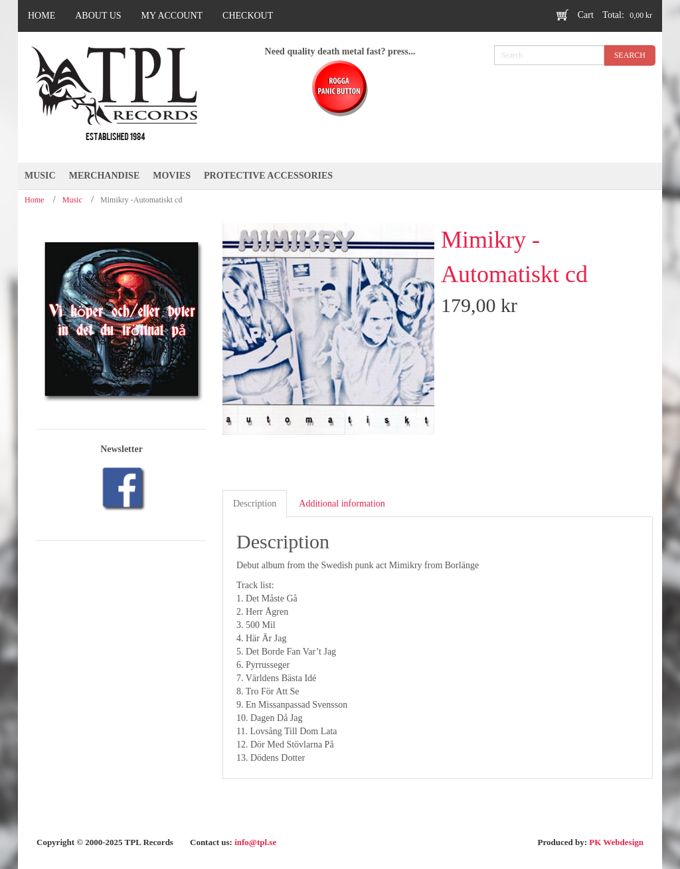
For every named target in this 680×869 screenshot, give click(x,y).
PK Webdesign (616, 842)
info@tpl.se (255, 842)
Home (34, 199)
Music (72, 199)
